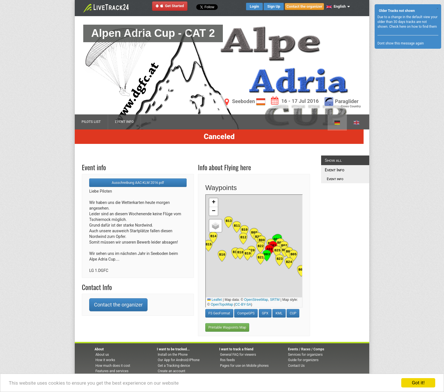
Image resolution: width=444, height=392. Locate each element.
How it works (105, 360)
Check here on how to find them (413, 27)
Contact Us (296, 366)
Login (254, 6)
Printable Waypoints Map (227, 327)
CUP (293, 313)
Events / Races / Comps (306, 349)
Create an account (171, 371)
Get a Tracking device (174, 366)
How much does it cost (112, 366)
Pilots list (91, 122)
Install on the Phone (173, 355)
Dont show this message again (400, 43)
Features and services (112, 371)
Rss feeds (227, 360)
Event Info (124, 122)
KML (279, 313)
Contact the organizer (304, 6)
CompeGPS (246, 313)
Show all (333, 160)
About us (102, 355)
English (336, 6)
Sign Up (273, 6)
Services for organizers (305, 355)
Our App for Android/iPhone (179, 360)
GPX (265, 313)
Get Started (170, 6)
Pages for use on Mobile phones (244, 366)
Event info (333, 179)
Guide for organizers (303, 360)
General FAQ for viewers (238, 355)
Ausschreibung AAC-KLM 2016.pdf (138, 183)
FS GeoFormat (219, 313)
